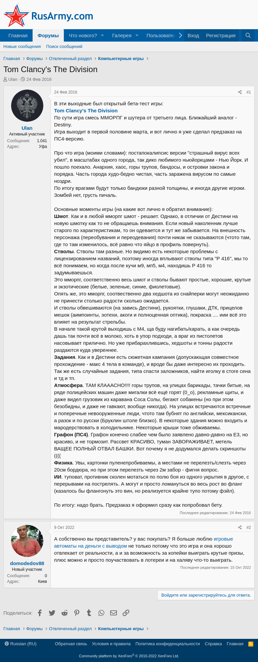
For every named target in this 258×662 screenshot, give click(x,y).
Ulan (12, 79)
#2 (249, 527)
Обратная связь (71, 643)
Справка (213, 643)
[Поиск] (248, 35)
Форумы (48, 35)
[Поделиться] (240, 92)
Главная (18, 35)
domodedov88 (27, 563)
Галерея (122, 35)
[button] (102, 35)
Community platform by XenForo (129, 656)
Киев (42, 581)
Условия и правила (111, 643)
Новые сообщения (22, 46)
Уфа (43, 146)
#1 (249, 92)
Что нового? (83, 35)
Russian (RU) (21, 643)
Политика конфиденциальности (167, 643)
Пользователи (162, 35)
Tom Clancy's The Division (86, 110)
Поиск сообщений (64, 46)
